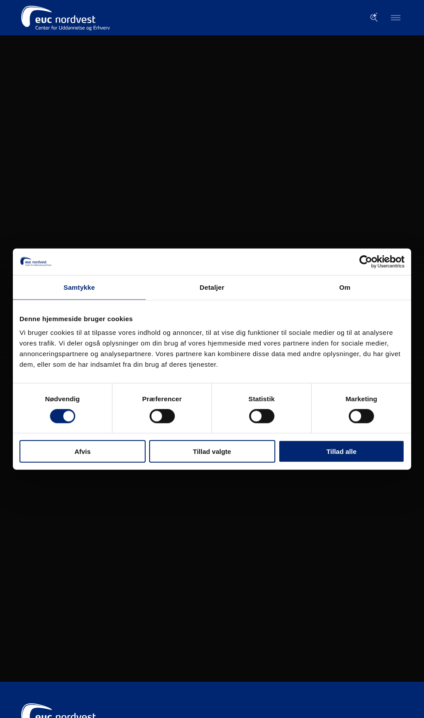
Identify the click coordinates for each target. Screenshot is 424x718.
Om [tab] (344, 287)
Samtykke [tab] (79, 287)
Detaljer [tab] (212, 287)
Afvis (82, 451)
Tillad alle (341, 451)
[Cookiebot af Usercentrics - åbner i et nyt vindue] (366, 261)
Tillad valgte (212, 451)
